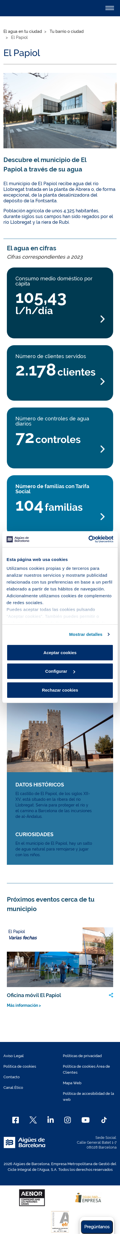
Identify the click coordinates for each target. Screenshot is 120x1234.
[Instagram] (67, 1120)
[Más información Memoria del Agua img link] (60, 736)
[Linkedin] (50, 1120)
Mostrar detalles (86, 634)
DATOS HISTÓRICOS (39, 785)
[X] (33, 1120)
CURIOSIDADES (34, 834)
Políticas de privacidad (82, 1056)
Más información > (24, 1005)
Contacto (11, 1077)
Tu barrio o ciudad (67, 31)
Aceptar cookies (60, 652)
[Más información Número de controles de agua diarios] (60, 449)
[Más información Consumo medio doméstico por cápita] (60, 319)
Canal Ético (13, 1087)
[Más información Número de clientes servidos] (60, 381)
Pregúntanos (96, 1226)
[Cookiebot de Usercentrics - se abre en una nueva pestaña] (88, 539)
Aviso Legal (13, 1056)
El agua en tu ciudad (22, 31)
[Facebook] (15, 1120)
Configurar (60, 671)
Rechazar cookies (60, 689)
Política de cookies (19, 1066)
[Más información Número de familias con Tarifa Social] (60, 516)
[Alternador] (110, 8)
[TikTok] (104, 1120)
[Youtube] (85, 1120)
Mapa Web (72, 1083)
